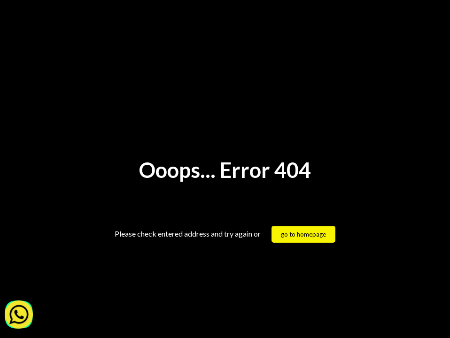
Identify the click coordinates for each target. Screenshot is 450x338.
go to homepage (303, 234)
